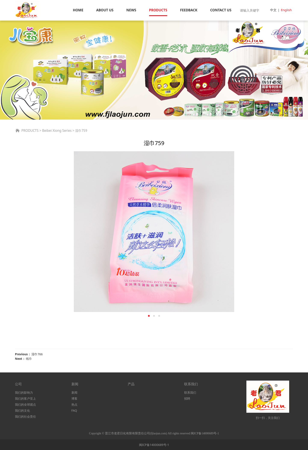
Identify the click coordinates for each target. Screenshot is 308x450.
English (286, 10)
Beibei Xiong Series (57, 130)
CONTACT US (220, 10)
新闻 (74, 392)
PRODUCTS (158, 10)
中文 (273, 10)
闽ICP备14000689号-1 (154, 445)
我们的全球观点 (25, 404)
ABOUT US (105, 10)
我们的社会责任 (25, 416)
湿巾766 (37, 354)
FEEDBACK (188, 10)
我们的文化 (22, 410)
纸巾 (29, 359)
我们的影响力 (24, 392)
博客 (74, 398)
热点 (74, 404)
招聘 (187, 398)
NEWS (131, 10)
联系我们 (190, 392)
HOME (78, 10)
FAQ (74, 410)
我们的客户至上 (25, 398)
